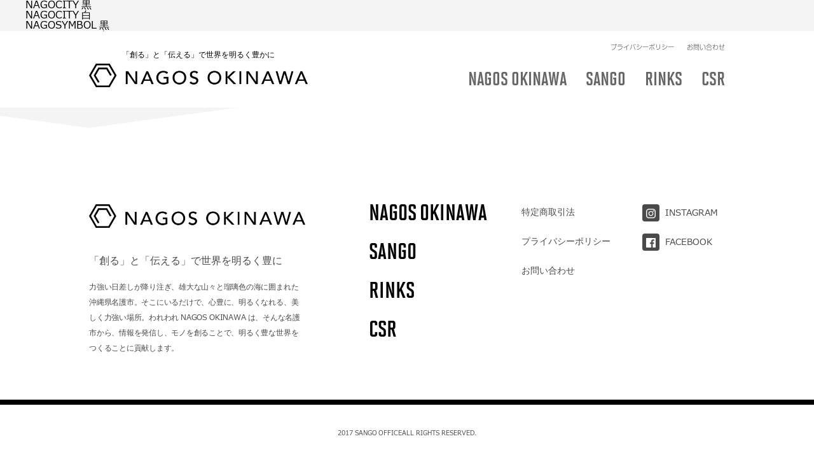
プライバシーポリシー (642, 16)
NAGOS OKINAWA (428, 212)
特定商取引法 (548, 212)
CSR (383, 328)
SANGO (393, 251)
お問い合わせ (706, 16)
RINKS (392, 289)
